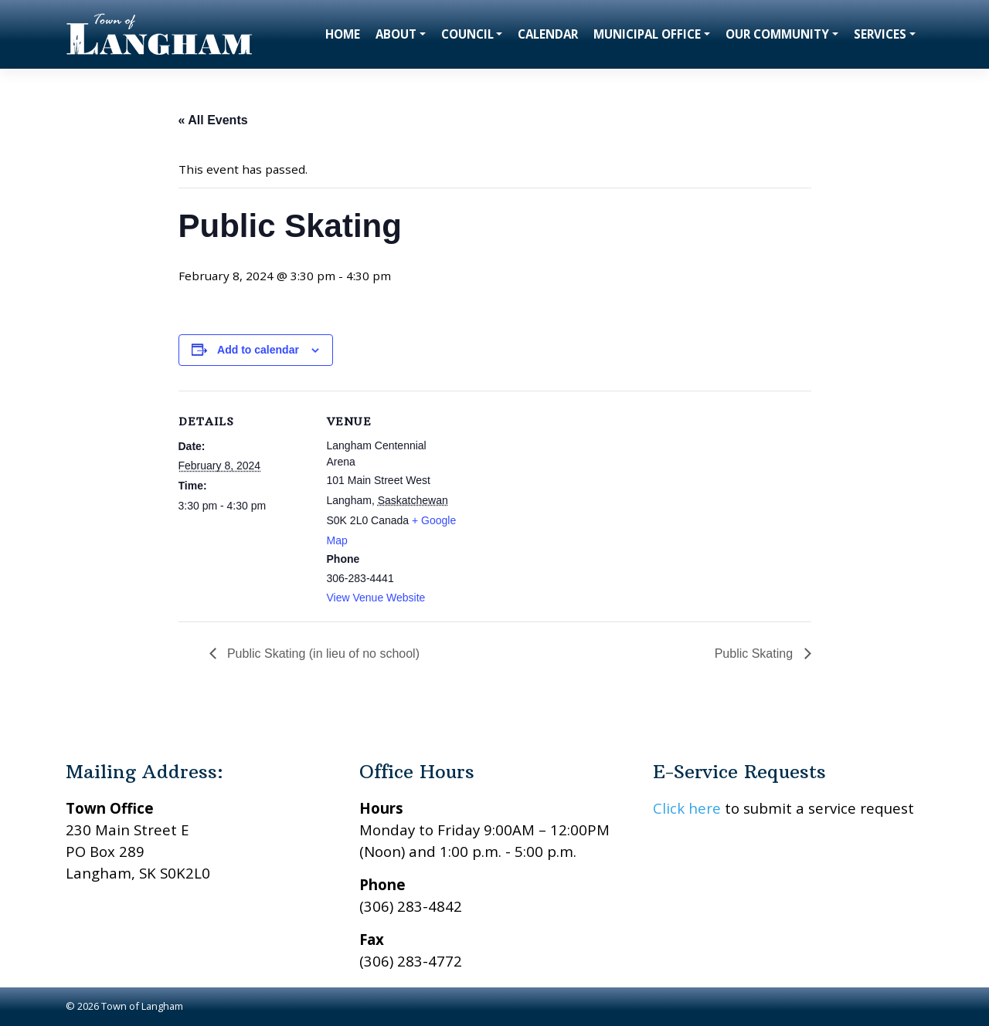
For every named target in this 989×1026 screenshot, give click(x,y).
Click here (687, 808)
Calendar (548, 34)
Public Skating (756, 653)
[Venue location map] (556, 497)
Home (342, 34)
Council (467, 34)
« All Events (213, 120)
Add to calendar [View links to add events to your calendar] (258, 350)
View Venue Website (376, 597)
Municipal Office (647, 34)
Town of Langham (142, 1006)
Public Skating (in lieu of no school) (322, 653)
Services (880, 34)
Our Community (777, 34)
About (396, 34)
